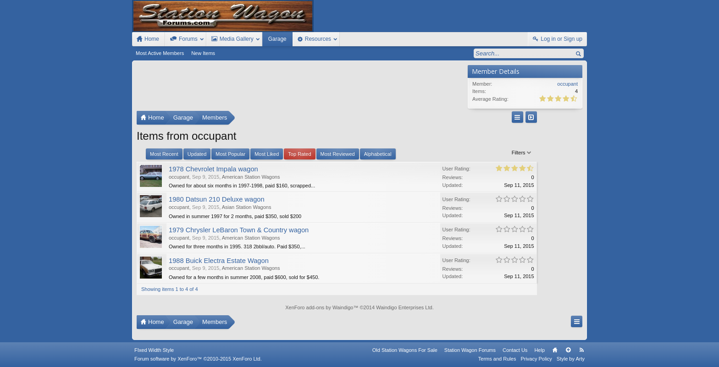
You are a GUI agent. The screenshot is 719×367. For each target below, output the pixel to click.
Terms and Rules (497, 359)
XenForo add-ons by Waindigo (319, 307)
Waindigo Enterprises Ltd (404, 307)
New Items (203, 53)
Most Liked (266, 154)
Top (568, 350)
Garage (277, 39)
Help (539, 350)
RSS (581, 350)
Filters (448, 152)
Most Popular (230, 154)
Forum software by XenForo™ (198, 359)
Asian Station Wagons (246, 207)
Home (555, 350)
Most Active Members (160, 53)
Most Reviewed (338, 154)
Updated (197, 154)
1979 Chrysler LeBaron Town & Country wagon (239, 230)
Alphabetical (378, 154)
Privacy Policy (536, 359)
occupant (179, 177)
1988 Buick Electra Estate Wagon (219, 260)
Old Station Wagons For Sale (404, 350)
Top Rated (299, 154)
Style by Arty (571, 359)
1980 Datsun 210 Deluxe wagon (217, 199)
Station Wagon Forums (470, 350)
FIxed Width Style (154, 350)
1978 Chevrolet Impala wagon (213, 169)
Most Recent (164, 154)
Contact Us (515, 350)
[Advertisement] (300, 88)
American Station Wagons (251, 177)
